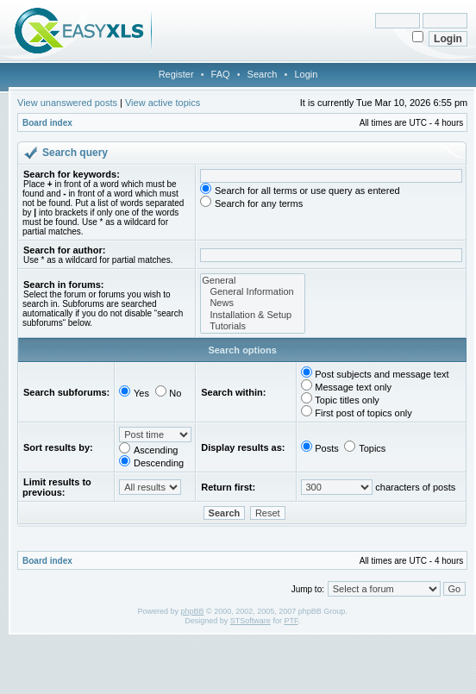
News (252, 303)
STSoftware (250, 620)
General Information (252, 291)
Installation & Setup (252, 315)
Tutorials (252, 326)
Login (305, 74)
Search (262, 74)
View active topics (162, 102)
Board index (47, 123)
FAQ (220, 74)
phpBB (192, 611)
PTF (291, 620)
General (252, 280)
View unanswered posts (67, 102)
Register (176, 74)
